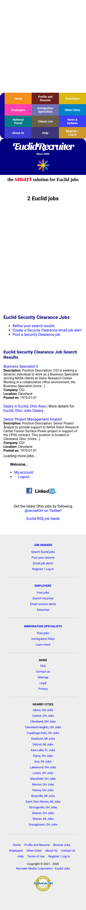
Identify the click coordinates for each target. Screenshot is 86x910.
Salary (38, 410)
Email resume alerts (43, 604)
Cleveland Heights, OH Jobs (43, 727)
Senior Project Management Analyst (32, 419)
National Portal (18, 121)
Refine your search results (34, 326)
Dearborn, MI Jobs (43, 738)
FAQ (43, 666)
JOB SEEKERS (43, 545)
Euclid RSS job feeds (43, 518)
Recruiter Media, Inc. (43, 165)
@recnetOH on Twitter (42, 510)
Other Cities (72, 110)
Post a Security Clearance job (36, 334)
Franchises (72, 98)
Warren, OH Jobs (43, 813)
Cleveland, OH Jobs (42, 721)
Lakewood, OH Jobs (43, 767)
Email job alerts (43, 563)
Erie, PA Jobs (42, 761)
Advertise (43, 609)
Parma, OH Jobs (42, 790)
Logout (24, 477)
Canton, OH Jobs (43, 715)
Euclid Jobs (62, 868)
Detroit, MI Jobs (43, 744)
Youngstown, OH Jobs (43, 824)
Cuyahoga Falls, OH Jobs (43, 733)
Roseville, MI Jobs (43, 796)
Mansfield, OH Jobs (43, 778)
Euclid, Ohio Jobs (17, 410)
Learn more (43, 644)
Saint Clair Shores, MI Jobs (42, 801)
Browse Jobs (61, 845)
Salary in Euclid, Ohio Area (24, 406)
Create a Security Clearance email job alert (47, 330)
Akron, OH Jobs (43, 710)
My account (23, 472)
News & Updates (72, 121)
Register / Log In (72, 132)
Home (18, 98)
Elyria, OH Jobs (43, 756)
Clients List (45, 121)
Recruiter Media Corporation (34, 868)
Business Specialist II (20, 366)
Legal (43, 683)
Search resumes (43, 598)
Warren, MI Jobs (42, 818)
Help (45, 133)
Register (37, 569)
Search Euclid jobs (43, 552)
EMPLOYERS (43, 585)
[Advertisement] (43, 46)
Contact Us (68, 850)
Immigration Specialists (45, 109)
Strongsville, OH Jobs (43, 807)
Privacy (43, 688)
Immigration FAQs (43, 639)
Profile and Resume (45, 98)
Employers (18, 110)
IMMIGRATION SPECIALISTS (43, 626)
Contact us (43, 671)
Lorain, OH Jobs (43, 773)
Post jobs (43, 592)
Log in (50, 569)
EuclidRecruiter (43, 149)
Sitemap (43, 677)
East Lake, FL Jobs (43, 750)
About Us (18, 133)
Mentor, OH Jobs (43, 784)
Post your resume (43, 557)
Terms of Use (36, 856)
